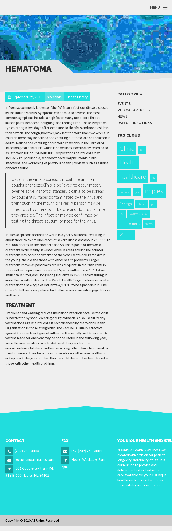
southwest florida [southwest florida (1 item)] (138, 213)
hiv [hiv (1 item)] (153, 177)
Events (124, 104)
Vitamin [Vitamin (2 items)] (126, 234)
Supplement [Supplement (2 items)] (130, 223)
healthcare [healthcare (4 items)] (133, 176)
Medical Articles (133, 110)
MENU (155, 8)
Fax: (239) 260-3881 (86, 451)
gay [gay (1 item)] (141, 149)
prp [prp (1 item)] (153, 204)
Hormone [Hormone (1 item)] (124, 192)
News (122, 116)
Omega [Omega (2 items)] (126, 203)
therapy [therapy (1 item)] (149, 223)
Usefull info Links (134, 123)
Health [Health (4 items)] (128, 162)
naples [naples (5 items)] (154, 191)
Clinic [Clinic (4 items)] (127, 148)
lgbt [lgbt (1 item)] (137, 192)
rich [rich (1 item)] (122, 213)
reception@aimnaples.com (34, 459)
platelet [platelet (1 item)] (141, 204)
